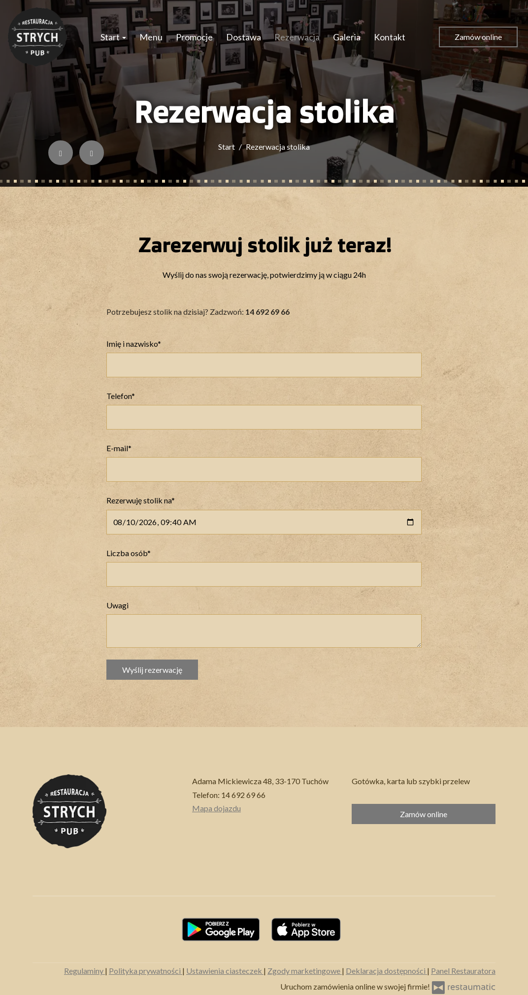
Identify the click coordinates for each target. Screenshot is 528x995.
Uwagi (117, 605)
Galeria (347, 37)
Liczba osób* (128, 553)
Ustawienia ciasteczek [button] (225, 970)
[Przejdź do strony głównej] (37, 36)
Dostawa (243, 37)
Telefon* (120, 395)
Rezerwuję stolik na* (140, 500)
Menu (151, 37)
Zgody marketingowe (304, 970)
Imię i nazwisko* (133, 343)
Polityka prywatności (145, 970)
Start (113, 37)
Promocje (194, 37)
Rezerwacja (297, 37)
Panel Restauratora (463, 970)
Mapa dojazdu (216, 808)
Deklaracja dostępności (386, 970)
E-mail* (119, 448)
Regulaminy (84, 970)
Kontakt (389, 37)
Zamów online (478, 36)
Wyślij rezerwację (152, 669)
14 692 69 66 (243, 794)
